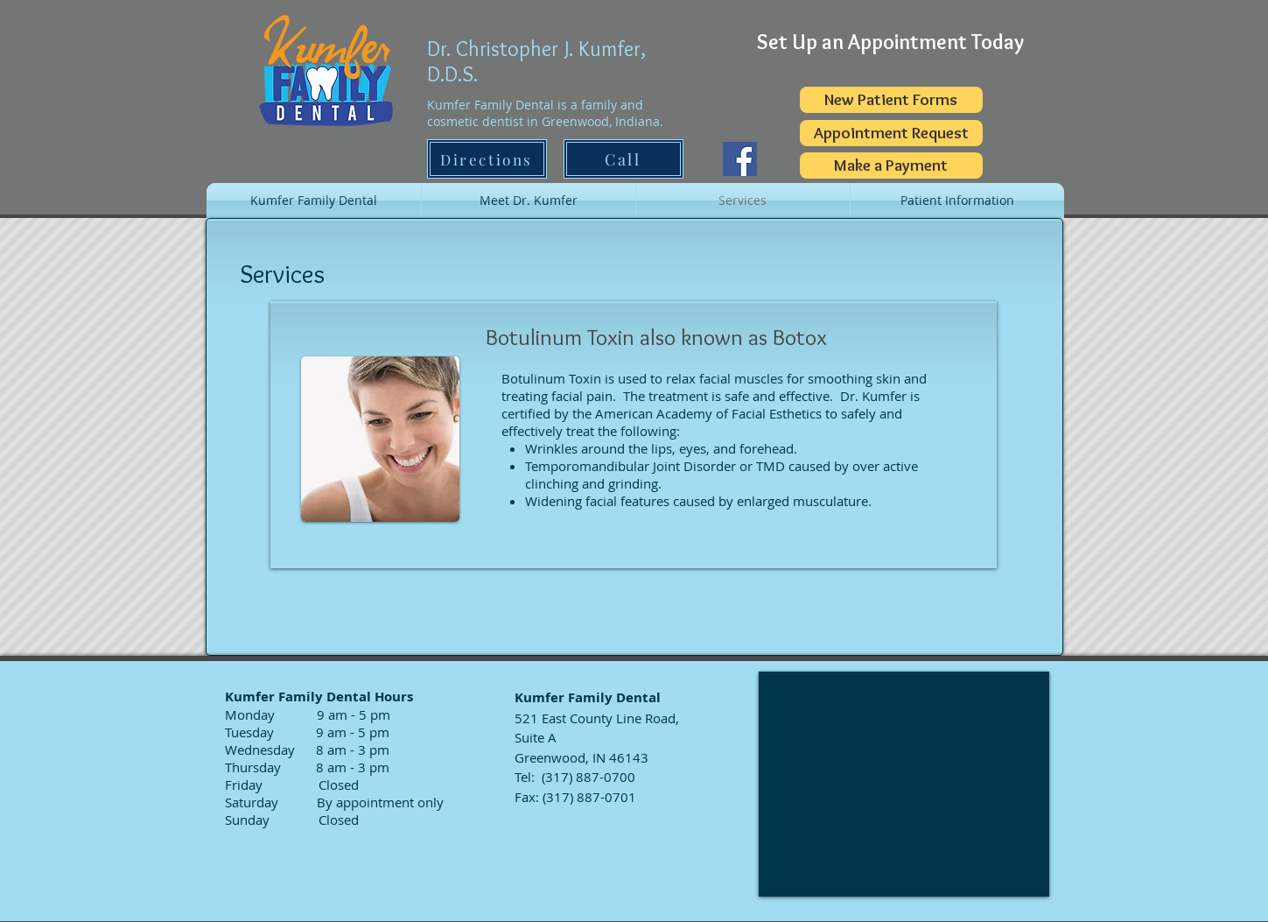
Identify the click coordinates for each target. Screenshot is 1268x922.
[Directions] (487, 159)
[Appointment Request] (891, 133)
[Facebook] (740, 159)
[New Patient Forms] (891, 100)
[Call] (623, 159)
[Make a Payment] (891, 165)
